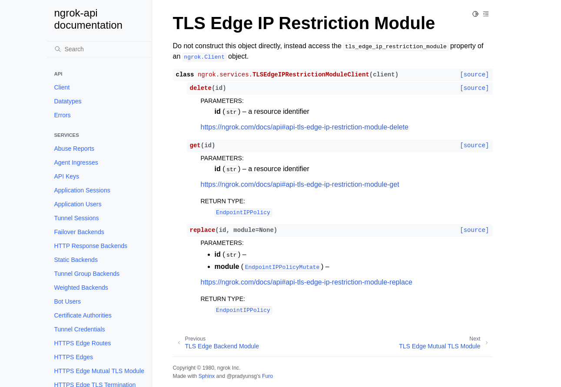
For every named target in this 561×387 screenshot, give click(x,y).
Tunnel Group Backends (87, 273)
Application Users (78, 204)
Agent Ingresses (76, 162)
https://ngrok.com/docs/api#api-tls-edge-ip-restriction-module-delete (304, 127)
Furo (267, 376)
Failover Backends (79, 231)
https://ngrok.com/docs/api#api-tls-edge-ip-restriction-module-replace (306, 282)
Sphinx (207, 376)
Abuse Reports (74, 148)
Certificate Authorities (83, 315)
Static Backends (76, 259)
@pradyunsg (241, 376)
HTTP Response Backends (91, 245)
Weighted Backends (81, 287)
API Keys (67, 176)
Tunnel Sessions (76, 218)
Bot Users (67, 301)
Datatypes (68, 101)
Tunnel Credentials (79, 329)
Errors (62, 115)
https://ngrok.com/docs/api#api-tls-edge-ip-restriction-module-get (300, 184)
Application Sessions (82, 190)
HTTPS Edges (73, 357)
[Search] (99, 49)
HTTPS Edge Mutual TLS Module (99, 370)
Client (62, 87)
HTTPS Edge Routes (82, 343)
